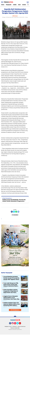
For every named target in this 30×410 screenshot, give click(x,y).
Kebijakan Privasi (8, 326)
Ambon (24, 4)
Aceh (19, 4)
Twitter (18, 324)
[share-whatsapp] (16, 212)
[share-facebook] (12, 212)
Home (2, 4)
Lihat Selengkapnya (15, 309)
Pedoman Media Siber (15, 328)
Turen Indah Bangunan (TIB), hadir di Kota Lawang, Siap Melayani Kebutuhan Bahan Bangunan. (10, 284)
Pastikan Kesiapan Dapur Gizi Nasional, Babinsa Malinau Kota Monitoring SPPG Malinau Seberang (11, 304)
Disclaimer (14, 326)
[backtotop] (15, 317)
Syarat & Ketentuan (21, 326)
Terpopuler (8, 4)
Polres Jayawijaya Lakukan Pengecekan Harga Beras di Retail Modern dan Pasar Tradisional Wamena (10, 291)
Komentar (15, 215)
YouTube (21, 324)
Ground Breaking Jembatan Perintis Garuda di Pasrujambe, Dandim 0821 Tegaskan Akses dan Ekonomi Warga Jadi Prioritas (11, 278)
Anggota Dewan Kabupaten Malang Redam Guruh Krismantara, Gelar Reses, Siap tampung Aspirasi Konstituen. (11, 297)
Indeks (14, 4)
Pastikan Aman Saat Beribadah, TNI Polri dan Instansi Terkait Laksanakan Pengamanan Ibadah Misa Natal (14, 200)
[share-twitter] (14, 212)
